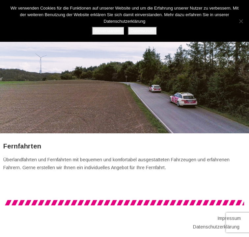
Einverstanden (108, 30)
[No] (240, 21)
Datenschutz (142, 30)
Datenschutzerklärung (216, 226)
